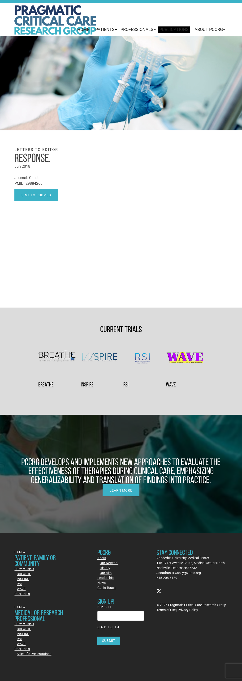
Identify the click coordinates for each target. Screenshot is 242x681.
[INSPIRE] (100, 358)
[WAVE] (185, 358)
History (105, 567)
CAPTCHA (109, 627)
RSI (126, 384)
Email (105, 606)
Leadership (105, 577)
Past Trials (22, 593)
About (101, 558)
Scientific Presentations (34, 653)
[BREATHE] (57, 358)
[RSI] (142, 358)
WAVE (171, 384)
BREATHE (46, 384)
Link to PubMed (36, 195)
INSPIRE (87, 384)
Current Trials (24, 569)
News (101, 582)
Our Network (109, 563)
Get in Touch (106, 587)
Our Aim (106, 572)
